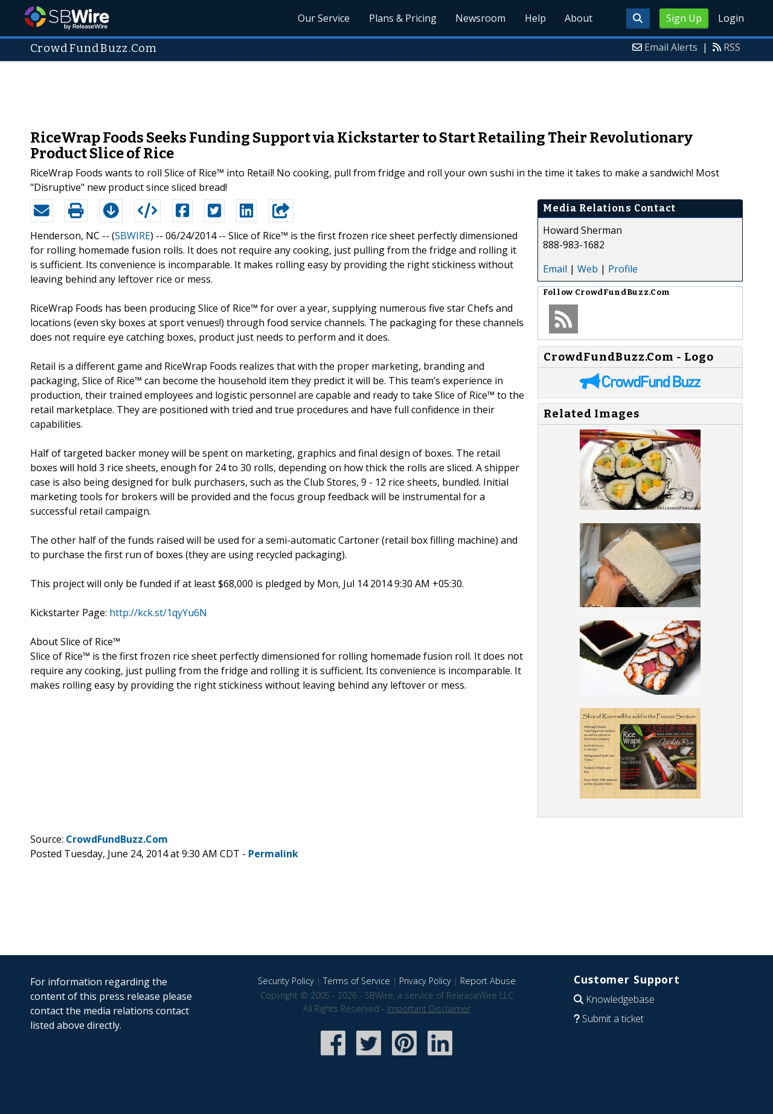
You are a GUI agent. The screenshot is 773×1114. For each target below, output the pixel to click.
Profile (623, 268)
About (578, 18)
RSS (731, 47)
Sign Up (684, 18)
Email (555, 268)
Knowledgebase (620, 999)
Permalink (273, 853)
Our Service (322, 18)
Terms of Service (356, 981)
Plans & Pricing (401, 18)
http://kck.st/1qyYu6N (158, 612)
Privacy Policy (425, 981)
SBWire (66, 18)
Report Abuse (488, 981)
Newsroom (480, 18)
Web (587, 268)
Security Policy (286, 981)
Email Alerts (671, 47)
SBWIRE (132, 235)
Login (731, 18)
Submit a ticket (613, 1018)
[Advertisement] (386, 89)
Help (534, 18)
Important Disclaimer (428, 1008)
